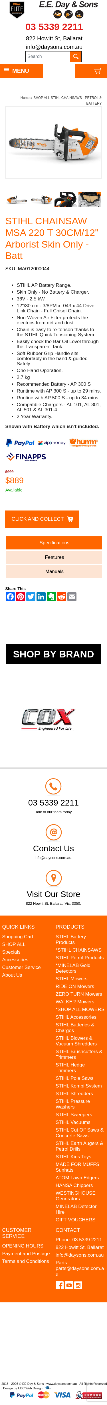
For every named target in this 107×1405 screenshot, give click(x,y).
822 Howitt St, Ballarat (54, 38)
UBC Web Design (30, 1388)
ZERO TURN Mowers (79, 994)
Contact (68, 1230)
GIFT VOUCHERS (75, 1220)
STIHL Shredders (74, 1093)
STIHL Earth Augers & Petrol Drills (79, 1146)
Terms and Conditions (25, 1261)
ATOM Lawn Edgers (77, 1177)
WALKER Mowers (75, 1002)
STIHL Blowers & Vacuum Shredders (76, 1041)
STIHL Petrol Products (80, 957)
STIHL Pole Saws (75, 1078)
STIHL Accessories (76, 1017)
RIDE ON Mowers (75, 986)
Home (25, 98)
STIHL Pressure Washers (73, 1104)
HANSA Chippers (74, 1185)
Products (70, 927)
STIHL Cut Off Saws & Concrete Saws (80, 1132)
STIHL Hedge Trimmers (70, 1067)
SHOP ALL (14, 944)
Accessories (15, 959)
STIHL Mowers (72, 978)
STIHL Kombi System (79, 1086)
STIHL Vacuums (73, 1122)
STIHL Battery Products (71, 939)
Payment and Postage (26, 1253)
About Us (12, 975)
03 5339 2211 (54, 27)
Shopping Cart (17, 936)
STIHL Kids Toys (73, 1156)
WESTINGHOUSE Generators (76, 1195)
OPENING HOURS (23, 1246)
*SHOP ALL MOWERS (80, 1009)
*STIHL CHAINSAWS (79, 950)
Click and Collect (37, 519)
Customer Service (21, 967)
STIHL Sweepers (74, 1114)
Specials (11, 952)
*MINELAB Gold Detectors (73, 968)
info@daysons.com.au (54, 47)
